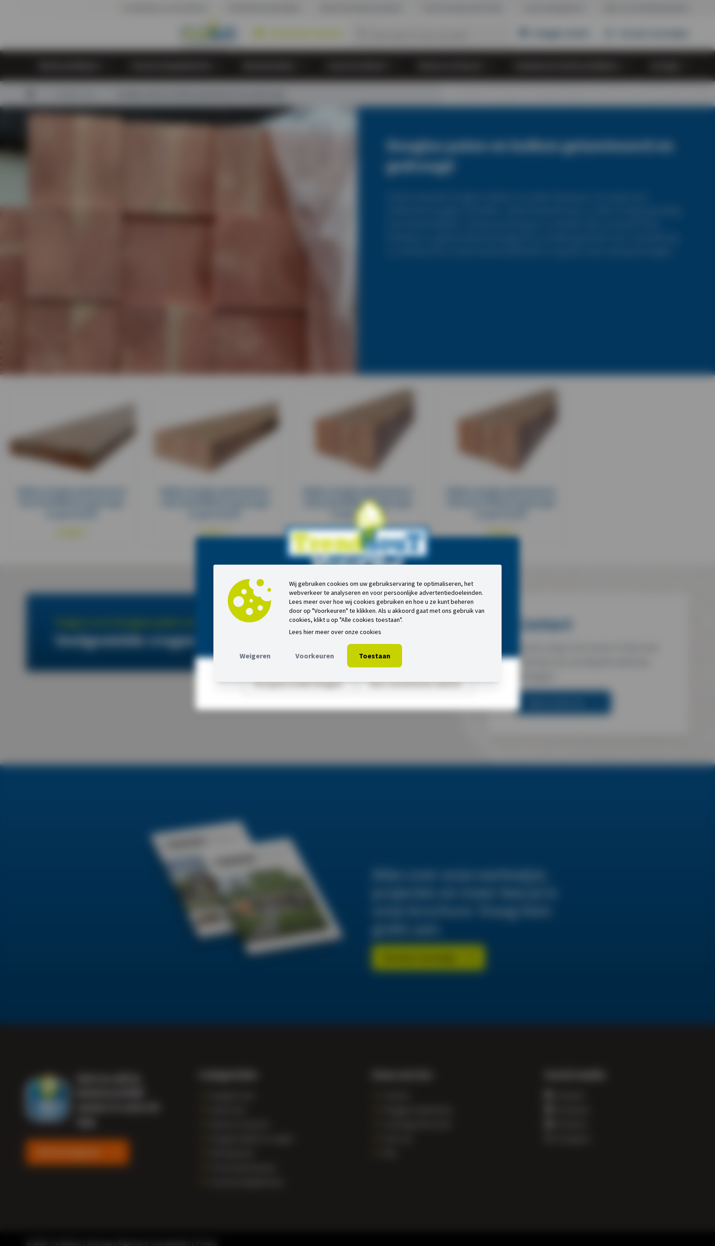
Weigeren (255, 655)
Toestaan (374, 655)
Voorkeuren (314, 655)
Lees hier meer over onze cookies (335, 632)
